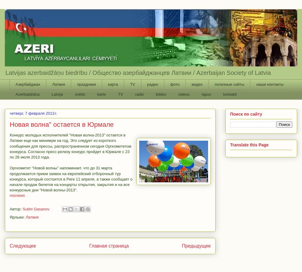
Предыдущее (196, 245)
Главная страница (109, 245)
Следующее (23, 245)
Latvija (57, 94)
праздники (86, 84)
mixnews (17, 195)
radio (139, 94)
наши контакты (270, 84)
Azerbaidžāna (28, 94)
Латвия (58, 84)
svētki (80, 94)
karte (101, 94)
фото (175, 84)
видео (196, 84)
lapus (206, 94)
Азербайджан (28, 84)
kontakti (230, 94)
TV (132, 84)
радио (152, 84)
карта (113, 84)
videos (184, 94)
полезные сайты (229, 84)
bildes (161, 94)
